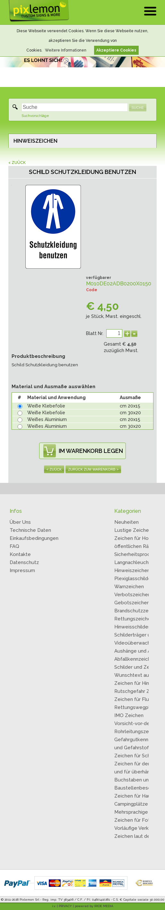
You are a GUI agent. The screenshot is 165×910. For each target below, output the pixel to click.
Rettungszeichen (133, 619)
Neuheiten (126, 522)
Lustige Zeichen (133, 530)
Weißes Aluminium (47, 419)
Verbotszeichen (132, 595)
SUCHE (138, 108)
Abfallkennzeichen (135, 659)
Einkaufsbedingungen (34, 538)
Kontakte (20, 554)
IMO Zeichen (128, 715)
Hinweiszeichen (132, 570)
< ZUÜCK (17, 162)
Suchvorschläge (35, 116)
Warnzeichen (129, 586)
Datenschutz (24, 562)
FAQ (14, 546)
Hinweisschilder (132, 627)
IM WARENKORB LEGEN (91, 450)
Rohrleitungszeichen (137, 731)
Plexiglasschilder (133, 578)
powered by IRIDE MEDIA (94, 906)
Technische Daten (30, 530)
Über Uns (20, 522)
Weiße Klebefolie (46, 405)
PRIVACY (65, 906)
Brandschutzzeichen (137, 611)
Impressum (22, 570)
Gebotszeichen (132, 603)
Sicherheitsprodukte (137, 554)
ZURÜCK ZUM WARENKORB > (93, 469)
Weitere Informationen (65, 50)
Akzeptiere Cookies (116, 50)
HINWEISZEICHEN (35, 141)
